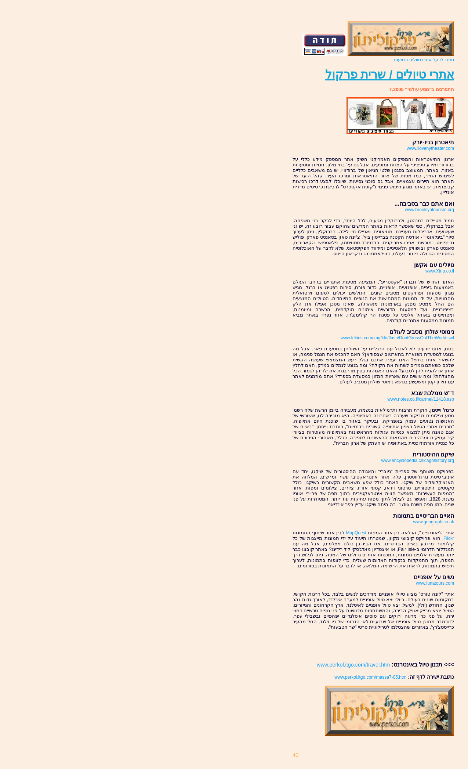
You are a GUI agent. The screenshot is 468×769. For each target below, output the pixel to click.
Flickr (448, 538)
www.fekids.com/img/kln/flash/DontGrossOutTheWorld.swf (397, 337)
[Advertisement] (411, 646)
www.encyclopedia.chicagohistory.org (417, 460)
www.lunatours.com (435, 583)
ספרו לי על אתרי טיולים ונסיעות (424, 59)
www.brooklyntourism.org (429, 209)
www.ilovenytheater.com (430, 148)
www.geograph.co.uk (433, 521)
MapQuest (356, 532)
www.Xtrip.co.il (439, 271)
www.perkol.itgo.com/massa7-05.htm (370, 677)
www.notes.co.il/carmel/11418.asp (421, 399)
